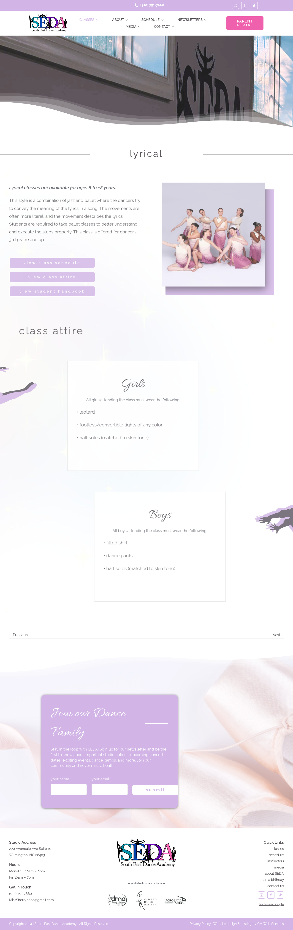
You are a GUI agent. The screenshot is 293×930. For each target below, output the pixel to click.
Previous (20, 635)
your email (102, 779)
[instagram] (235, 5)
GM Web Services (270, 924)
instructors (275, 861)
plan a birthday (272, 880)
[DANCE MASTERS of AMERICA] (117, 891)
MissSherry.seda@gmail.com (31, 900)
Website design (225, 924)
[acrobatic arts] (175, 891)
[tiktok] (254, 5)
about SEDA (274, 873)
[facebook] (244, 5)
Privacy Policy (200, 924)
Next (276, 635)
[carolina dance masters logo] (146, 891)
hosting (246, 924)
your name (61, 779)
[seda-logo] (48, 16)
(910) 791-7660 (20, 894)
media (279, 867)
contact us (275, 886)
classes (278, 849)
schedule (276, 855)
